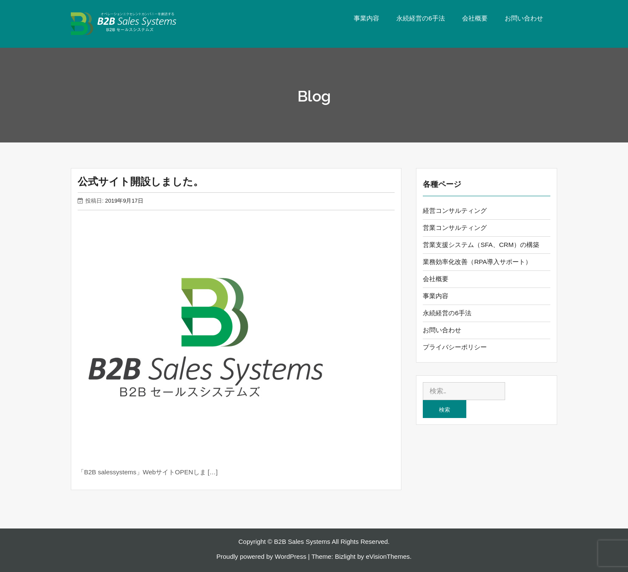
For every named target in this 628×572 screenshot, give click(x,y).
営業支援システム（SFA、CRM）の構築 (481, 244)
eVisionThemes (388, 556)
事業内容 (366, 18)
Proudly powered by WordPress (261, 556)
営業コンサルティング (455, 227)
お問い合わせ (524, 18)
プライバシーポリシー (455, 347)
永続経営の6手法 (420, 18)
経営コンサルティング (455, 210)
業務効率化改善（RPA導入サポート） (477, 261)
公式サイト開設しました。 (141, 181)
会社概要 (475, 18)
